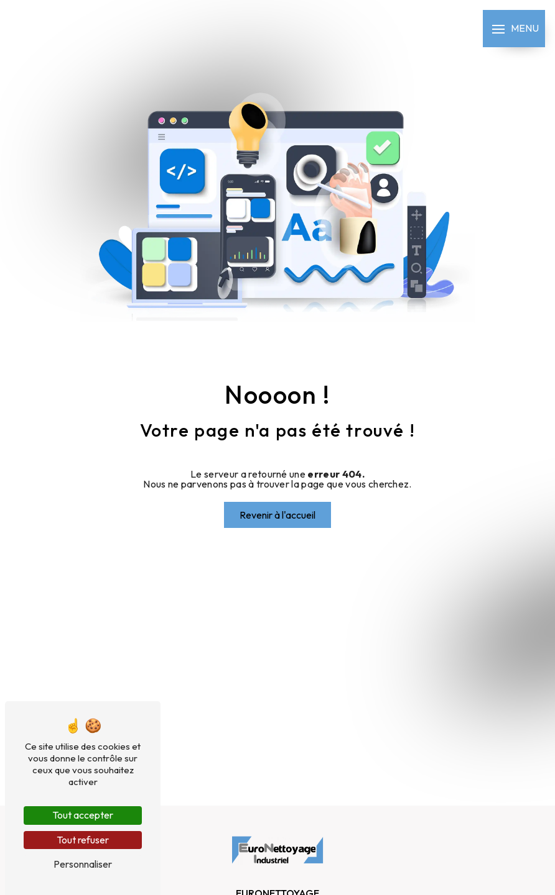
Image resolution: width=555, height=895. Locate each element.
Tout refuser (83, 840)
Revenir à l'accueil (277, 515)
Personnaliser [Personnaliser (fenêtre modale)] (83, 864)
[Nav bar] (514, 28)
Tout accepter (82, 815)
